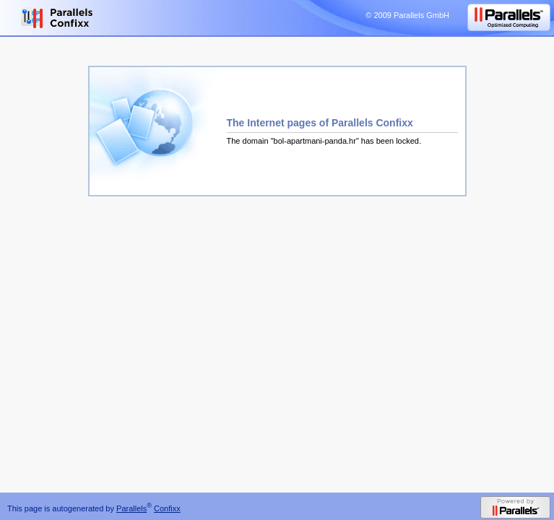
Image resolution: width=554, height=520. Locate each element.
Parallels (131, 508)
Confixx (167, 508)
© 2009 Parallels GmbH (407, 15)
